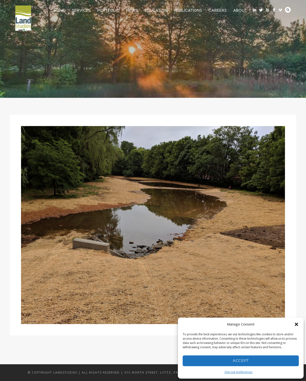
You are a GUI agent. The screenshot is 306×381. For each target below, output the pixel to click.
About (240, 10)
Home (59, 10)
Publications (188, 10)
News (132, 10)
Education (156, 10)
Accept (241, 360)
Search (288, 10)
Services (81, 10)
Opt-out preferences (238, 372)
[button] (296, 324)
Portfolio (108, 10)
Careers (218, 10)
